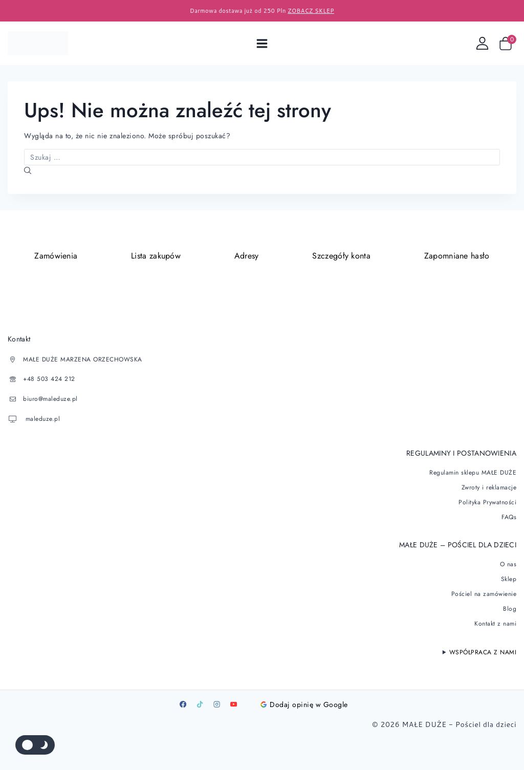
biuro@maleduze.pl (50, 398)
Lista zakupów (156, 256)
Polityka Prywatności (487, 500)
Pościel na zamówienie (484, 592)
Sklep (509, 577)
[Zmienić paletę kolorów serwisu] (35, 745)
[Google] (250, 703)
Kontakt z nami (495, 622)
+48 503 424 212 (49, 378)
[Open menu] (262, 43)
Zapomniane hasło (457, 256)
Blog (509, 607)
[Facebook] (182, 703)
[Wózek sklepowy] (507, 43)
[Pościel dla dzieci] (38, 43)
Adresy (246, 256)
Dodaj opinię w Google (304, 703)
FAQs (508, 515)
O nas (508, 562)
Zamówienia (55, 256)
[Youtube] (233, 703)
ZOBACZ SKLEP (311, 11)
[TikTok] (199, 703)
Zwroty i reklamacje (489, 485)
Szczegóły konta (341, 256)
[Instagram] (216, 703)
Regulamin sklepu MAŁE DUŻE (472, 471)
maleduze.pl (41, 417)
